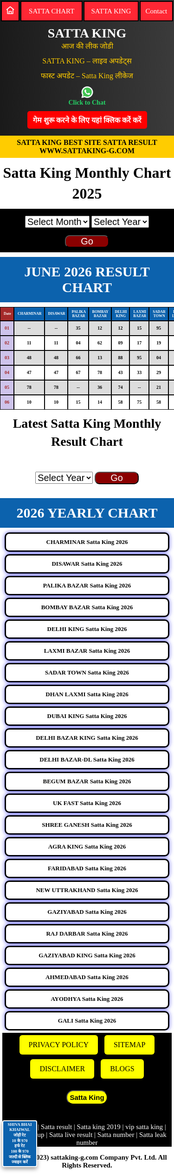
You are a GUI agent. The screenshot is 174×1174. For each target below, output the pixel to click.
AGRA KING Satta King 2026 (87, 846)
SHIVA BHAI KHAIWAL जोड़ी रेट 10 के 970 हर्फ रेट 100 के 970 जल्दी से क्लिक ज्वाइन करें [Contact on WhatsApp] (19, 1143)
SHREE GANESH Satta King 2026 (87, 824)
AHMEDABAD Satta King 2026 (87, 977)
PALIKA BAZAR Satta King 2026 (87, 585)
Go (87, 241)
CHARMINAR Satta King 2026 (87, 541)
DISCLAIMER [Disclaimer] (62, 1069)
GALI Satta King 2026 (87, 1020)
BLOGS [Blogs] (122, 1069)
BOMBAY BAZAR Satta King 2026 (87, 607)
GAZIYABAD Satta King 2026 (86, 911)
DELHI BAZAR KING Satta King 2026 (87, 737)
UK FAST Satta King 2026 (87, 802)
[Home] (10, 10)
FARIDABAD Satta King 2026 (87, 868)
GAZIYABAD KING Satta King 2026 (87, 955)
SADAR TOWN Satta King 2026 (87, 672)
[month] (57, 222)
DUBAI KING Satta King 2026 (87, 715)
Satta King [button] (87, 1097)
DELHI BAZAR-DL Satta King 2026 (86, 759)
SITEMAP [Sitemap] (129, 1045)
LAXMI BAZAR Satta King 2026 (87, 650)
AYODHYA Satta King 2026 (87, 998)
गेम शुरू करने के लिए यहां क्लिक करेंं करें (87, 120)
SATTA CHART (51, 11)
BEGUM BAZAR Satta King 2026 (87, 781)
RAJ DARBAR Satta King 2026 (87, 933)
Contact (157, 11)
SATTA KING (111, 11)
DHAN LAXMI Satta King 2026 (86, 694)
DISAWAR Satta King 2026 (87, 563)
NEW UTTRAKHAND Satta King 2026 (87, 890)
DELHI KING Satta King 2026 (87, 628)
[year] (120, 222)
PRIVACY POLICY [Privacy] (59, 1045)
